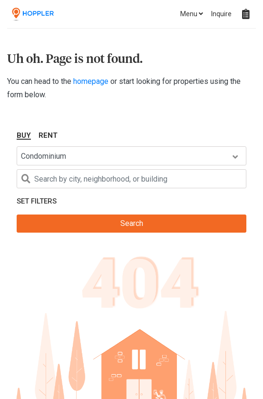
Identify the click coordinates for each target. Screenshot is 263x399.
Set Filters (37, 201)
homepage (91, 81)
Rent (48, 135)
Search (131, 223)
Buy (24, 135)
